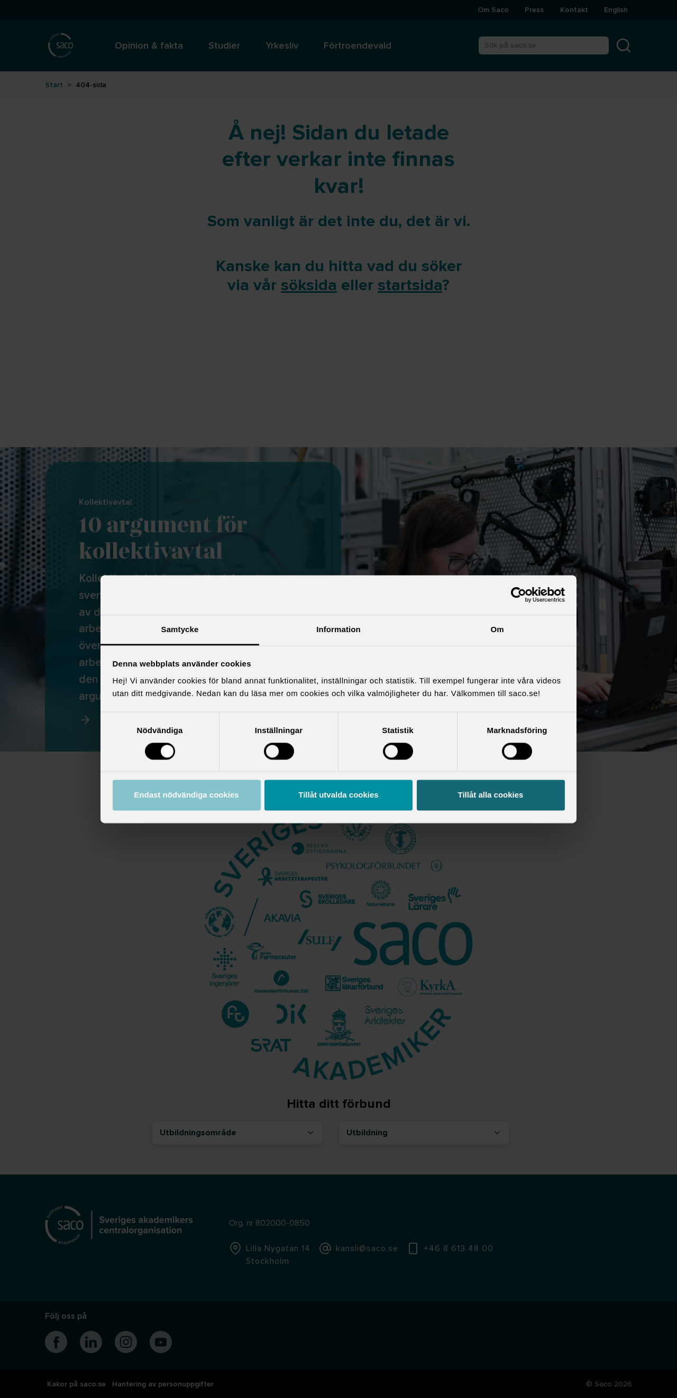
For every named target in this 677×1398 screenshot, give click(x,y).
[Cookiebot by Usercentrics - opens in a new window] (518, 595)
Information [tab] (338, 629)
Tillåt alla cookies (491, 795)
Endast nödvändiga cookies (186, 795)
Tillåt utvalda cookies (338, 795)
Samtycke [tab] (180, 629)
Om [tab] (497, 629)
